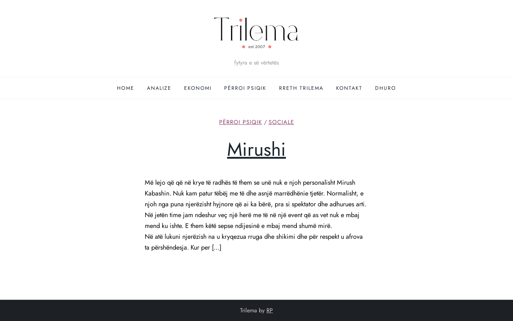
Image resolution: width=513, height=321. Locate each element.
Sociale (281, 122)
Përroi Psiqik (245, 88)
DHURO (385, 88)
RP (269, 310)
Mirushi (256, 149)
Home (125, 88)
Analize (159, 88)
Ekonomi (198, 88)
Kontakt (349, 88)
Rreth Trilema (301, 88)
